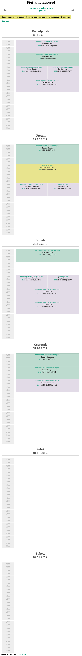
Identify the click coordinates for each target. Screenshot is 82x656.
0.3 (40, 150)
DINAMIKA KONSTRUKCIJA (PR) (47, 54)
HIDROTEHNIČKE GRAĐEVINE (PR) (47, 146)
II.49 (39, 46)
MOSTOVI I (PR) (47, 165)
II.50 (55, 71)
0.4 (40, 59)
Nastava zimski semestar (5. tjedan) (41, 9)
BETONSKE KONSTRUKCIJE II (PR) (47, 355)
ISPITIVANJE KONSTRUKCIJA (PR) (47, 368)
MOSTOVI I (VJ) (63, 184)
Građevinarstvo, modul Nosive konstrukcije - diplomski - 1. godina (36, 17)
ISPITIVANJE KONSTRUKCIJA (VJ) (47, 381)
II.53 (38, 385)
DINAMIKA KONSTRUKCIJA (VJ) (47, 41)
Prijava (5, 21)
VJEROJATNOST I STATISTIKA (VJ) (47, 289)
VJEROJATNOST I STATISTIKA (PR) (47, 250)
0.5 (40, 255)
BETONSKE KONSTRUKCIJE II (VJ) (31, 184)
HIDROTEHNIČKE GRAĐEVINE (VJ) (63, 67)
